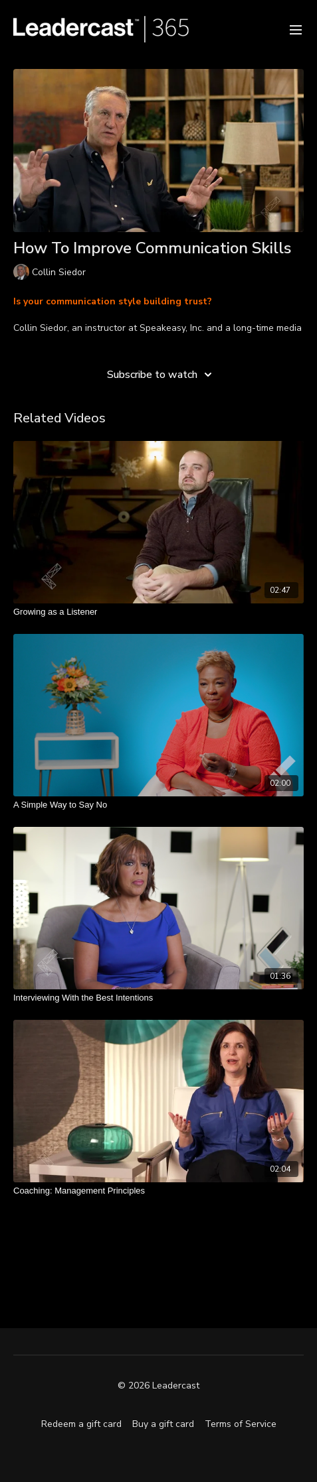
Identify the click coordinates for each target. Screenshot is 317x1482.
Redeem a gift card (81, 1424)
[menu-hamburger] (296, 29)
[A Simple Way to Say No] (158, 805)
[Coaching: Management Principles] (158, 1191)
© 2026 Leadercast (158, 1385)
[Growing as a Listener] (158, 612)
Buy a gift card (163, 1424)
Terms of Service (240, 1424)
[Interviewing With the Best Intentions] (158, 998)
